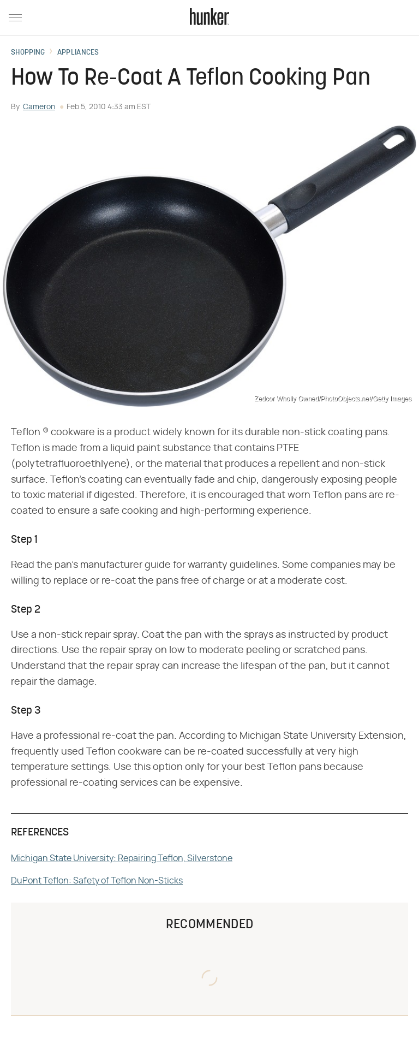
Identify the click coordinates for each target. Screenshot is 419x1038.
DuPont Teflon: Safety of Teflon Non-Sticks (97, 880)
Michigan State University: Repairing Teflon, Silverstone (121, 858)
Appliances (78, 53)
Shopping (28, 53)
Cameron (39, 107)
